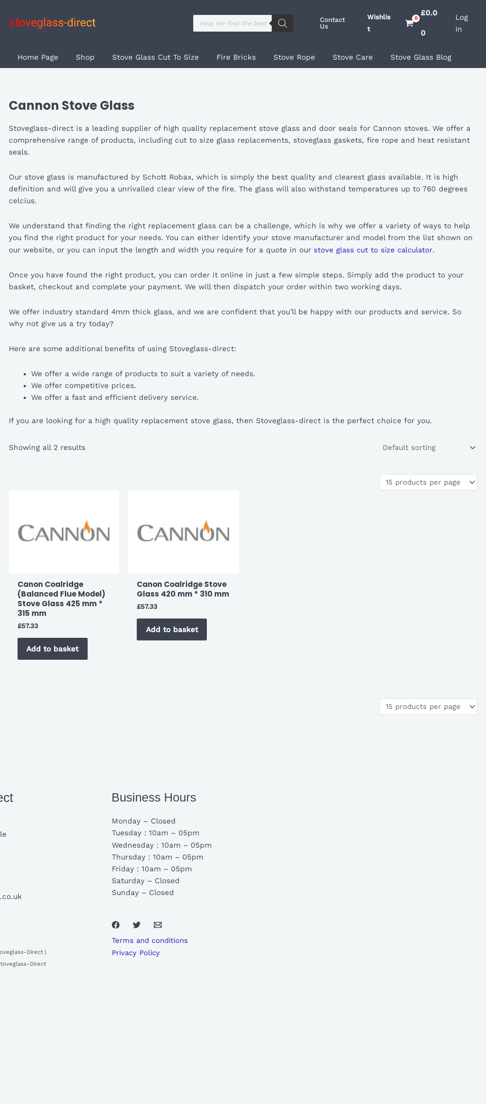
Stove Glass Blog (403, 57)
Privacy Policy (137, 957)
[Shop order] (426, 448)
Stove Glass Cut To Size (149, 57)
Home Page (36, 57)
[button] (337, 23)
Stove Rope (282, 57)
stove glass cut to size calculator (373, 249)
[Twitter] (137, 930)
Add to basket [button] (54, 651)
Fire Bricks (227, 57)
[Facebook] (116, 930)
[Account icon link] (466, 23)
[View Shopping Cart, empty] (424, 23)
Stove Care (338, 57)
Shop (81, 57)
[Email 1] (158, 930)
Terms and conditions (152, 945)
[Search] (283, 23)
